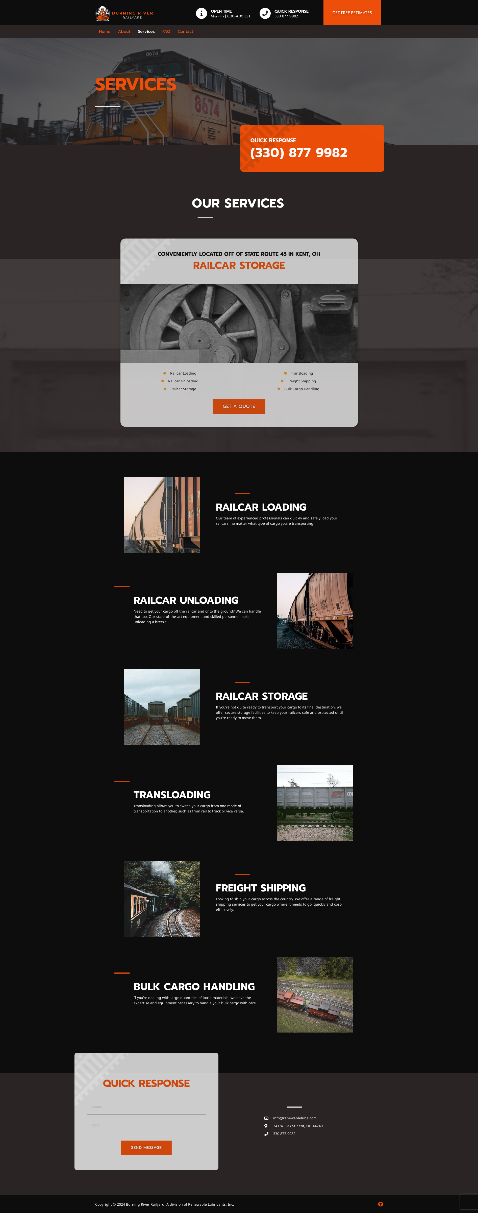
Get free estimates (352, 12)
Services (146, 32)
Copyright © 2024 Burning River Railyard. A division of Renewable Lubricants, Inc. (164, 1204)
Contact (185, 32)
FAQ (166, 32)
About (124, 32)
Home (104, 32)
